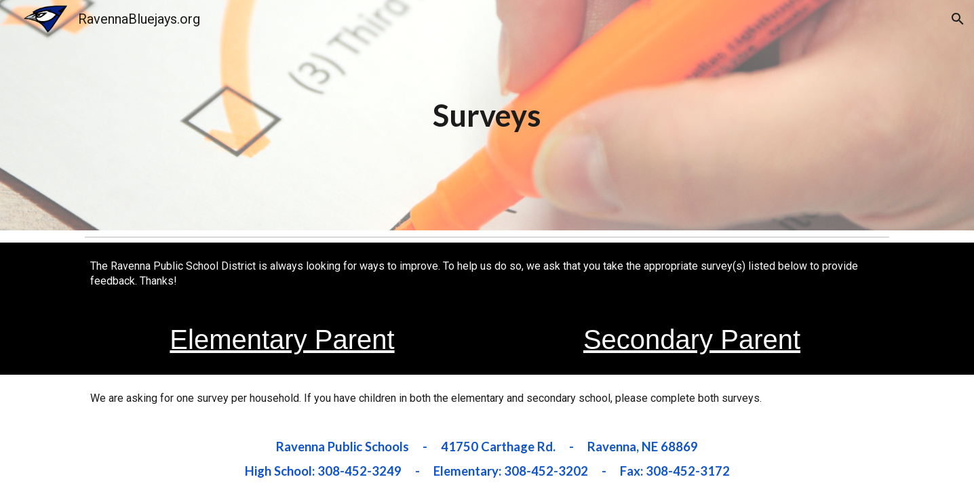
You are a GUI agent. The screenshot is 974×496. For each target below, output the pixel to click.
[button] (957, 19)
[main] (487, 115)
